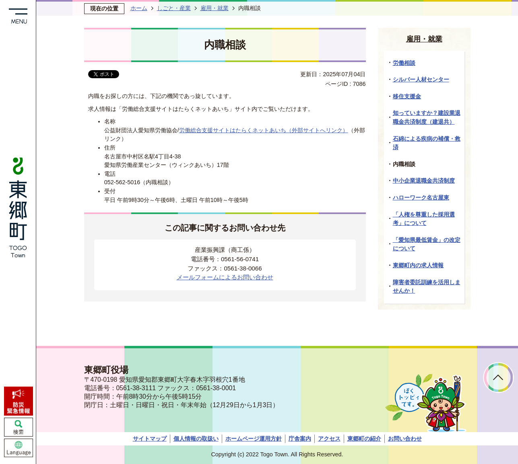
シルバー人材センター (421, 79)
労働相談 (404, 63)
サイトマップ (150, 438)
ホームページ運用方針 (253, 438)
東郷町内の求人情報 (418, 265)
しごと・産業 (174, 8)
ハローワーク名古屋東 (421, 197)
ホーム (138, 8)
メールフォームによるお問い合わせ (225, 277)
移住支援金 (407, 96)
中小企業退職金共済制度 (424, 180)
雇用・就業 (214, 8)
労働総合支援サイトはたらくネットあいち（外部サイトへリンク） (263, 130)
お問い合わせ (405, 438)
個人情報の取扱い (196, 438)
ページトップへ (498, 377)
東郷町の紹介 (364, 438)
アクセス (329, 438)
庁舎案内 (300, 438)
